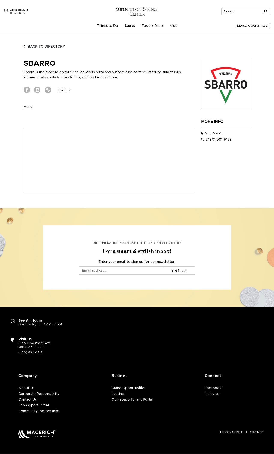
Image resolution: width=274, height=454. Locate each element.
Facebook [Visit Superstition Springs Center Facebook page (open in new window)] (213, 388)
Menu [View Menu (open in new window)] (28, 106)
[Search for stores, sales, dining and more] (241, 11)
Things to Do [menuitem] (107, 25)
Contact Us (27, 399)
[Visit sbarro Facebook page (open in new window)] (27, 90)
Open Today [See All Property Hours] (19, 10)
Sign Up (179, 270)
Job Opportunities (33, 405)
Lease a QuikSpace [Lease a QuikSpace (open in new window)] (252, 25)
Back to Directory (44, 46)
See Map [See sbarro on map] (213, 133)
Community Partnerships (39, 411)
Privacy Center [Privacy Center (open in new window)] (231, 432)
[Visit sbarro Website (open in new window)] (48, 90)
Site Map (256, 432)
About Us (26, 388)
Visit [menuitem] (173, 25)
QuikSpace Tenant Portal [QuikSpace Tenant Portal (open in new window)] (132, 399)
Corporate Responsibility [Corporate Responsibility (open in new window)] (39, 393)
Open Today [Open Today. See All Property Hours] (27, 324)
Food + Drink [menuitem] (153, 25)
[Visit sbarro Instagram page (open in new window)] (37, 90)
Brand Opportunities (129, 388)
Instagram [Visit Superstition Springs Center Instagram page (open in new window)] (213, 393)
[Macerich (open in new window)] (37, 434)
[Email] (121, 270)
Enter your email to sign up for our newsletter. (137, 261)
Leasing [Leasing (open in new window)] (118, 393)
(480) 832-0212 (30, 352)
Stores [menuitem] (130, 25)
